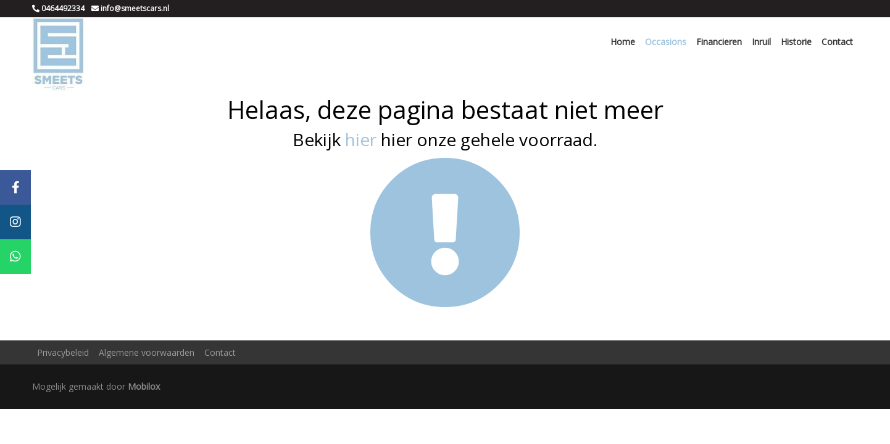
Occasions (665, 41)
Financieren (719, 41)
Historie (796, 41)
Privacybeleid (63, 352)
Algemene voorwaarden (146, 352)
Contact (837, 41)
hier (360, 139)
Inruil (761, 41)
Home (622, 41)
